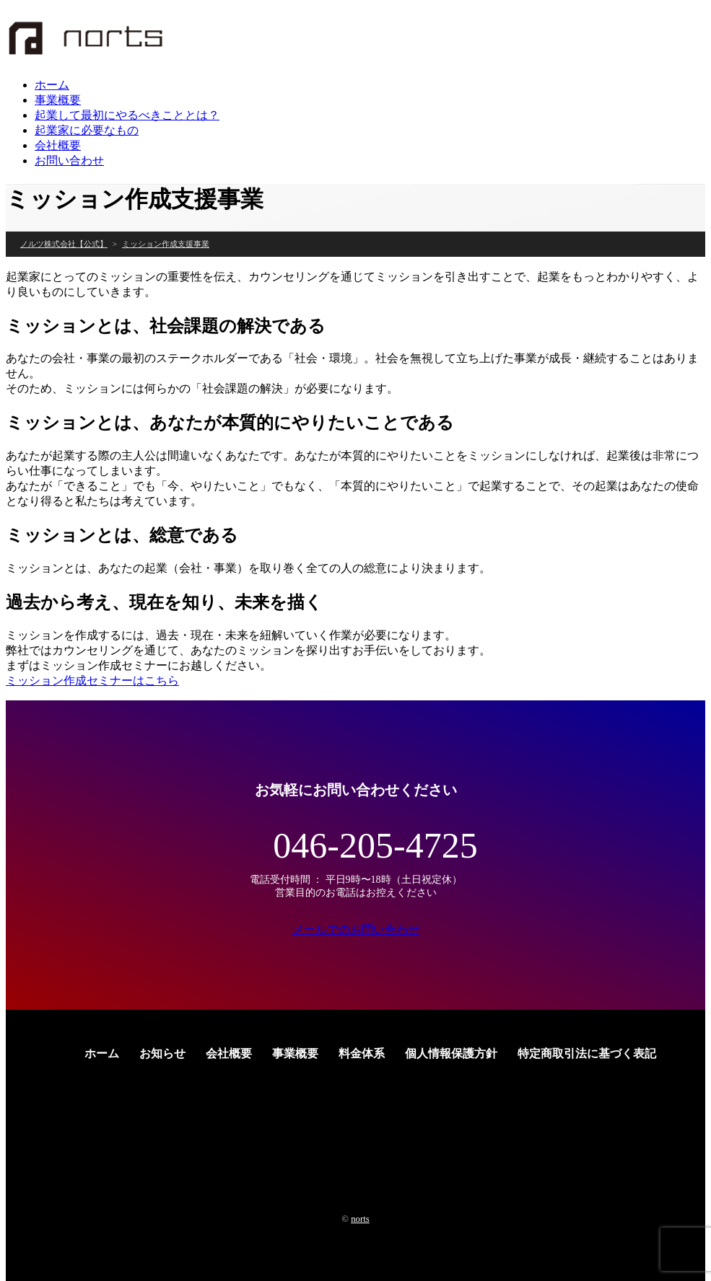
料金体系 (362, 1053)
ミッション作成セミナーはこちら (92, 680)
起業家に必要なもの (87, 130)
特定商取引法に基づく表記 (587, 1053)
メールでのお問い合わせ (355, 929)
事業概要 (58, 100)
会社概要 (58, 145)
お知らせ (162, 1053)
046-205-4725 (375, 845)
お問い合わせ (69, 160)
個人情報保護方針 (451, 1053)
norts (360, 1219)
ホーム (52, 85)
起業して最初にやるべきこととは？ (127, 115)
